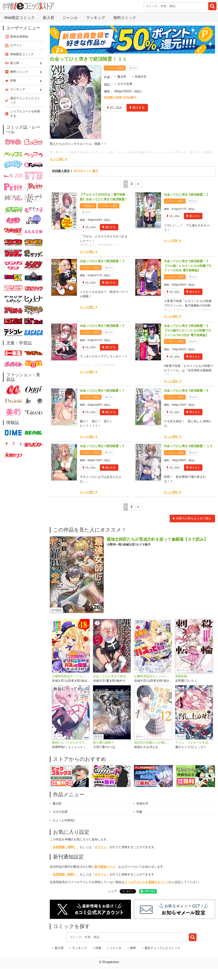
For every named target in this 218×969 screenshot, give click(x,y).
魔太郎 (121, 76)
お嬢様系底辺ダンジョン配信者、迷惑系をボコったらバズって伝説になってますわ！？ (153, 676)
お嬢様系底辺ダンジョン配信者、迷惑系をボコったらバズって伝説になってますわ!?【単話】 (71, 676)
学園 (139, 812)
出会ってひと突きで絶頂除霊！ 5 (102, 326)
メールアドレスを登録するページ (146, 882)
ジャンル (70, 17)
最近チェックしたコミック (162, 948)
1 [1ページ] (125, 184)
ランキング (95, 17)
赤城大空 (140, 76)
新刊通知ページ (105, 867)
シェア (112, 891)
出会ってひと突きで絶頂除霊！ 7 (102, 390)
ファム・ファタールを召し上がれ (194, 742)
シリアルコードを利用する (25, 114)
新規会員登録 (19, 36)
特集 (98, 948)
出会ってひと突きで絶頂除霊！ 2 (186, 194)
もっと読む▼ (59, 159)
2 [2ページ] (131, 184)
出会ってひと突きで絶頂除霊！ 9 (102, 446)
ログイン (100, 847)
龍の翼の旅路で (103, 742)
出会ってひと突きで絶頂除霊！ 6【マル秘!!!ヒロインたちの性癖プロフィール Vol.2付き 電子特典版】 (187, 330)
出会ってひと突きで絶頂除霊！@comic (112, 676)
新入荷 (48, 17)
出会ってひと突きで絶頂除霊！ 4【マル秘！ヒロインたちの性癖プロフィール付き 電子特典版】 (188, 265)
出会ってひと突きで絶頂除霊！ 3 (102, 261)
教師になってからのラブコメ (71, 742)
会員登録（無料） (65, 847)
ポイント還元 (116, 68)
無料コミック (124, 17)
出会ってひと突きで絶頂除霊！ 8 (186, 390)
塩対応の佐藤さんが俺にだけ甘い (153, 742)
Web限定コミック (19, 17)
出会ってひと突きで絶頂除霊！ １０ (188, 446)
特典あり (89, 205)
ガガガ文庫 (124, 84)
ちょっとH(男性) (64, 820)
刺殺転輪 (181, 676)
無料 (133, 948)
